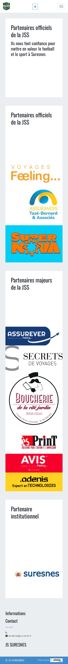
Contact (9, 627)
